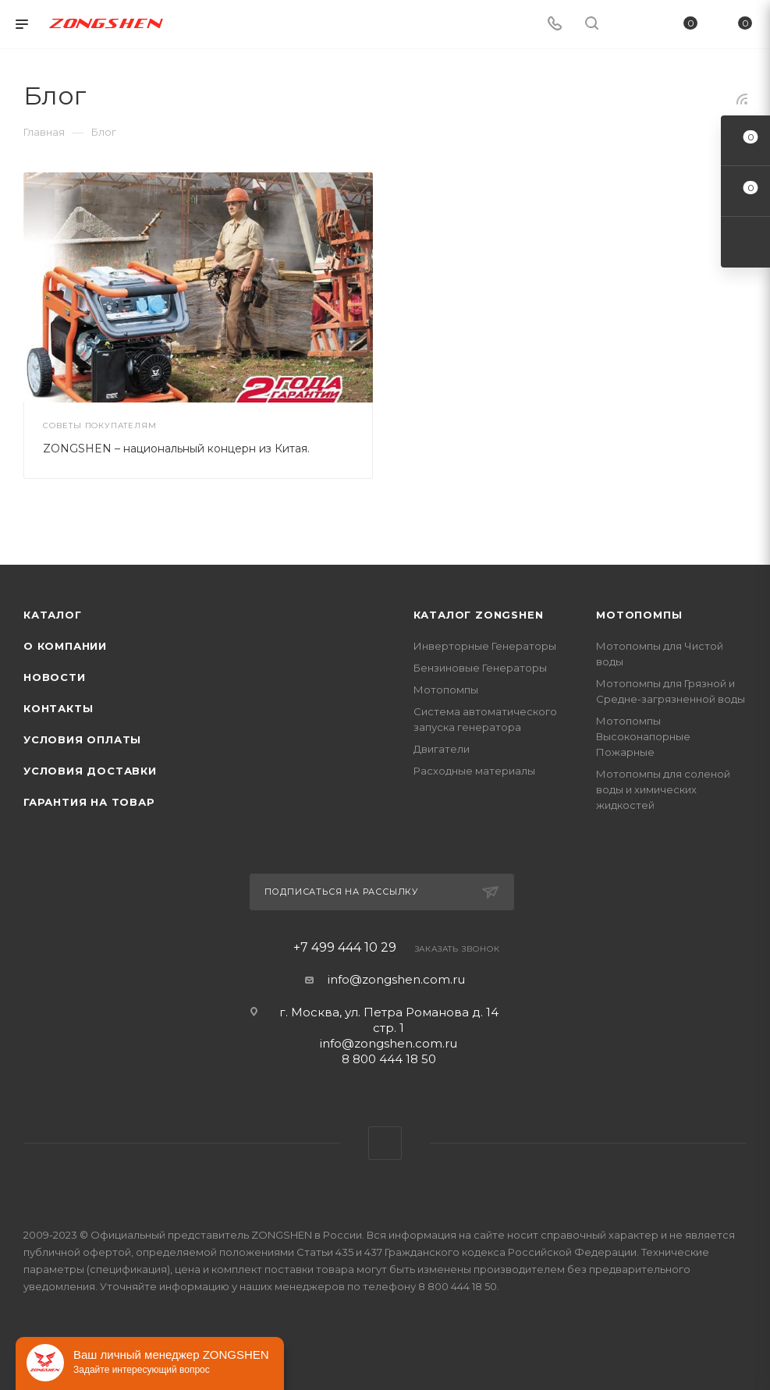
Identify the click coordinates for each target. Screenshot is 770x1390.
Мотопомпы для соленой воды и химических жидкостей (663, 789)
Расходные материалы (474, 770)
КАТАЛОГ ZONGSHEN (478, 614)
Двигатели (441, 749)
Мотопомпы (445, 689)
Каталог (52, 614)
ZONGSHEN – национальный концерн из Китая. (176, 448)
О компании (65, 646)
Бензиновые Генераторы (480, 667)
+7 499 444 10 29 (344, 947)
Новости (54, 677)
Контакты (58, 708)
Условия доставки (90, 770)
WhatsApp (385, 1143)
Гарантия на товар (89, 802)
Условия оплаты (82, 739)
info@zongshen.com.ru (396, 979)
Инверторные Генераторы (484, 646)
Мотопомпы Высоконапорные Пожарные (643, 736)
